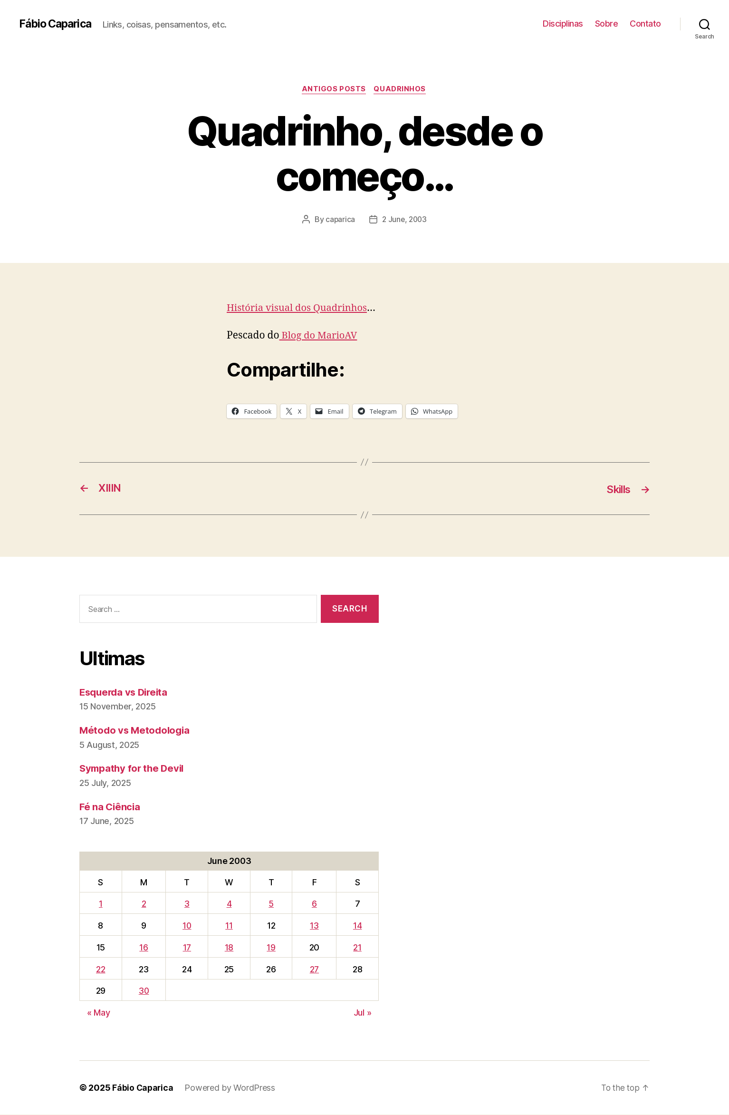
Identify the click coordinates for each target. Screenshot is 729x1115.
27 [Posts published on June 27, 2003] (314, 970)
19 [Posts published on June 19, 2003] (272, 948)
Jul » (363, 1013)
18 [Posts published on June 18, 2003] (230, 948)
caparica (339, 220)
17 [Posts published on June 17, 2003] (188, 948)
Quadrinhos (401, 90)
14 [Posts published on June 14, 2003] (357, 926)
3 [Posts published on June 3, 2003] (188, 905)
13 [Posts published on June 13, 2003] (314, 926)
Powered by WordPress (231, 1088)
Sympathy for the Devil (133, 769)
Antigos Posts (334, 90)
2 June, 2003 (404, 220)
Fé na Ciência (110, 807)
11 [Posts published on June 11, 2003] (229, 926)
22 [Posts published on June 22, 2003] (100, 970)
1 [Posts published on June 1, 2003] (101, 905)
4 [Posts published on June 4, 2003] (230, 905)
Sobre (606, 24)
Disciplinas (563, 24)
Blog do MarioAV (320, 336)
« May (98, 1013)
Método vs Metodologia (136, 731)
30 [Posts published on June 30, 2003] (144, 992)
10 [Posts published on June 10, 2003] (187, 926)
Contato (645, 24)
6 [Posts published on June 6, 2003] (314, 905)
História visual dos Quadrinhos (300, 308)
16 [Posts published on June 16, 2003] (144, 948)
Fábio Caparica (57, 23)
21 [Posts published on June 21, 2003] (358, 948)
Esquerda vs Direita (126, 692)
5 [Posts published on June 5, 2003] (272, 905)
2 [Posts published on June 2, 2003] (144, 905)
